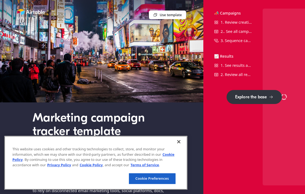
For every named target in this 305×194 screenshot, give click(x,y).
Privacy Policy (59, 164)
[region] (95, 163)
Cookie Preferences (152, 178)
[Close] (179, 142)
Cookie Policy (91, 164)
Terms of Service (145, 164)
